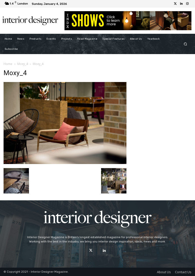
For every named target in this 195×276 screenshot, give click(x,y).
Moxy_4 (22, 64)
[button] (185, 44)
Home (8, 64)
